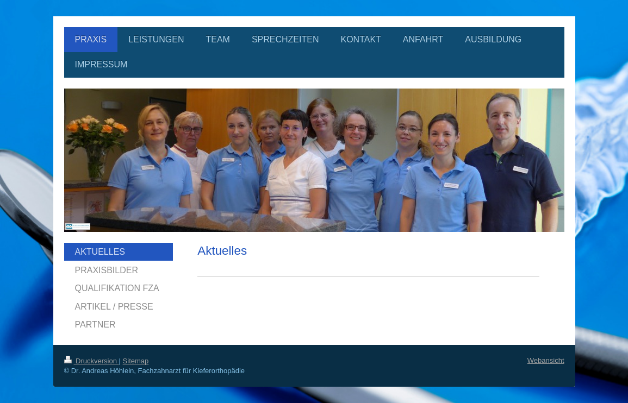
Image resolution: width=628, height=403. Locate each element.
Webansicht (545, 360)
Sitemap (136, 361)
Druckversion (91, 361)
